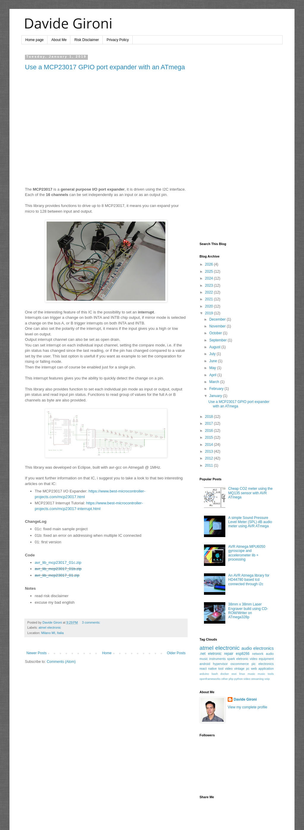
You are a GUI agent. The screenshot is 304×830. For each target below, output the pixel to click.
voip (267, 678)
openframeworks (210, 678)
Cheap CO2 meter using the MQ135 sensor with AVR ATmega (250, 493)
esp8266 (242, 654)
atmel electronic (50, 627)
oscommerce (239, 664)
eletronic (214, 654)
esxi (234, 673)
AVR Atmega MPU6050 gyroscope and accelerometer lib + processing (246, 553)
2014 (209, 445)
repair (228, 654)
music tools (266, 673)
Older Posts (176, 653)
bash (215, 673)
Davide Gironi (245, 699)
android (205, 664)
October (216, 333)
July (213, 354)
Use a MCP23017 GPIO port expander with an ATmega (105, 67)
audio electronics (257, 648)
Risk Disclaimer (86, 40)
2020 (209, 306)
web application (262, 668)
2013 (209, 451)
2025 (209, 271)
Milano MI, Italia (52, 633)
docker (224, 673)
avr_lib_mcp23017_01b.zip (58, 569)
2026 (209, 264)
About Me (58, 40)
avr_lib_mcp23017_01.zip (57, 575)
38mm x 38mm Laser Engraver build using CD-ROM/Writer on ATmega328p (248, 610)
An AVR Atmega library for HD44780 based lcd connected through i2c (249, 579)
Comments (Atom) (61, 662)
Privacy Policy (118, 40)
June (213, 361)
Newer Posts (36, 653)
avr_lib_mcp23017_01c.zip (58, 562)
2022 (209, 292)
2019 (209, 313)
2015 (209, 437)
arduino (204, 673)
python (238, 678)
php (231, 678)
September (218, 340)
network (257, 653)
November (218, 326)
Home (107, 653)
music (251, 673)
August (215, 347)
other (224, 678)
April (213, 375)
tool (220, 668)
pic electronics (262, 664)
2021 (209, 299)
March (214, 382)
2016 (209, 431)
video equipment (262, 658)
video (229, 668)
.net (202, 654)
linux (242, 673)
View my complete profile (247, 707)
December (218, 319)
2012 (209, 458)
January (216, 396)
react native (208, 668)
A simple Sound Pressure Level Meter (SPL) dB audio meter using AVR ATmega (250, 522)
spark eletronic (237, 658)
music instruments (213, 658)
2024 (209, 278)
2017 (209, 423)
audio (270, 653)
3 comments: (91, 622)
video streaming (253, 678)
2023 (209, 285)
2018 (209, 417)
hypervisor (220, 664)
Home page (34, 40)
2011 (209, 465)
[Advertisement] (237, 144)
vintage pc (241, 668)
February (216, 389)
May (213, 368)
